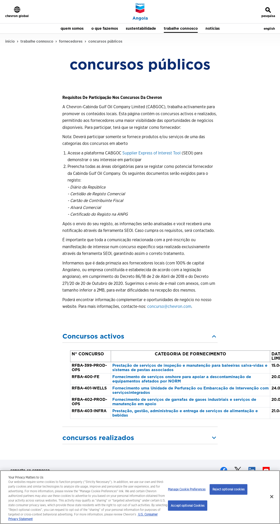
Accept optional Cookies (187, 505)
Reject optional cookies (228, 489)
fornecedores (71, 41)
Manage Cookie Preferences (186, 489)
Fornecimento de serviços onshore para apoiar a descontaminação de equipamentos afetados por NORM (181, 379)
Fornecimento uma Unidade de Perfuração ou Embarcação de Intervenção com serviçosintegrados (190, 390)
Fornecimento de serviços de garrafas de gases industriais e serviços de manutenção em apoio (184, 401)
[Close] (271, 496)
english (269, 28)
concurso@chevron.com (169, 306)
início (10, 41)
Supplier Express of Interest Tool (151, 153)
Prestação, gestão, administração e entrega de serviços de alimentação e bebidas (185, 413)
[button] (140, 336)
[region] (140, 497)
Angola (140, 18)
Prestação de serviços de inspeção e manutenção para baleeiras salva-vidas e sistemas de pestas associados (189, 367)
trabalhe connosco (36, 41)
